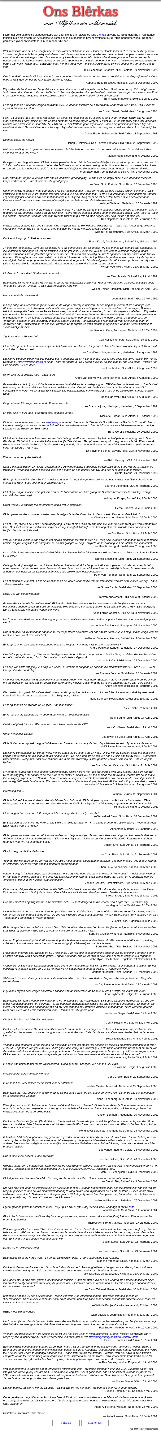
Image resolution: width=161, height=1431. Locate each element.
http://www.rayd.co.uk (86, 1359)
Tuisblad (66, 1422)
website (129, 1207)
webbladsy (52, 422)
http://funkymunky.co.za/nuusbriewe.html (113, 1337)
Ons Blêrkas (98, 34)
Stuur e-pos (94, 1422)
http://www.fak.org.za (30, 361)
